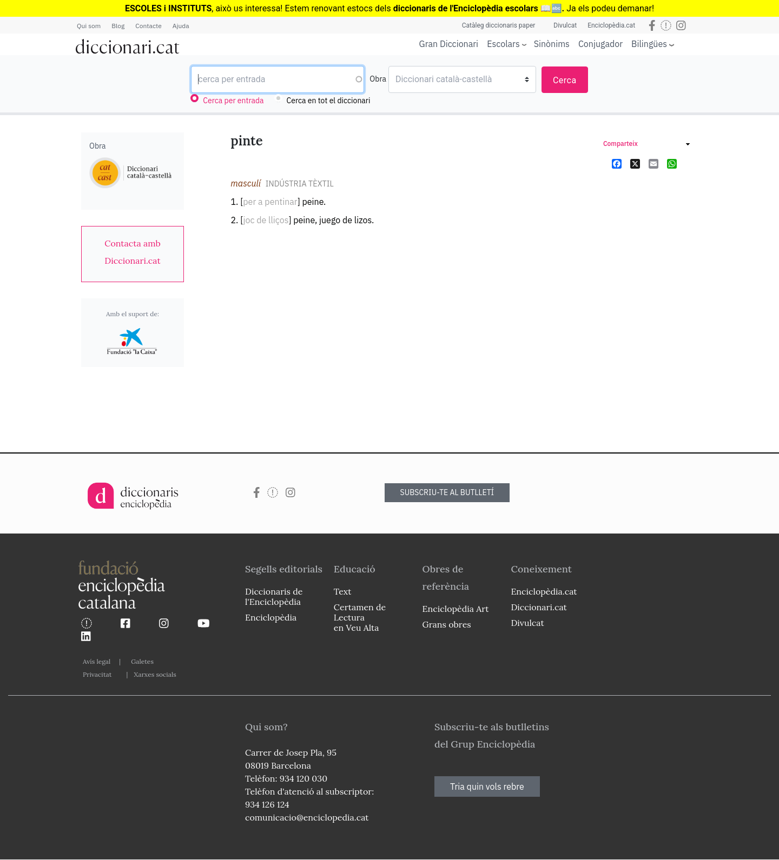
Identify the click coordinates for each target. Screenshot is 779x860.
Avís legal (96, 661)
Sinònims (552, 44)
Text (343, 591)
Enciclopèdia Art (455, 608)
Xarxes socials (155, 674)
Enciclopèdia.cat (611, 25)
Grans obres (446, 624)
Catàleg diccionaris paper (499, 25)
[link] (132, 252)
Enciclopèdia (270, 617)
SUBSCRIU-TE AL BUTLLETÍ (447, 492)
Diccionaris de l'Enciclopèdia (273, 596)
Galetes (142, 661)
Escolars (503, 43)
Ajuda (181, 26)
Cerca (565, 80)
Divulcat (565, 25)
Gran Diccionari (449, 44)
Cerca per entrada (233, 100)
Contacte (148, 26)
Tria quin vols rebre (487, 786)
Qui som (89, 26)
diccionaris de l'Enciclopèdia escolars (465, 8)
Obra (377, 79)
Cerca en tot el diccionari (329, 100)
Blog (117, 26)
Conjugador (600, 44)
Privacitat (97, 674)
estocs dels (370, 8)
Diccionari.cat (538, 607)
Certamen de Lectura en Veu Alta (360, 617)
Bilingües (649, 43)
